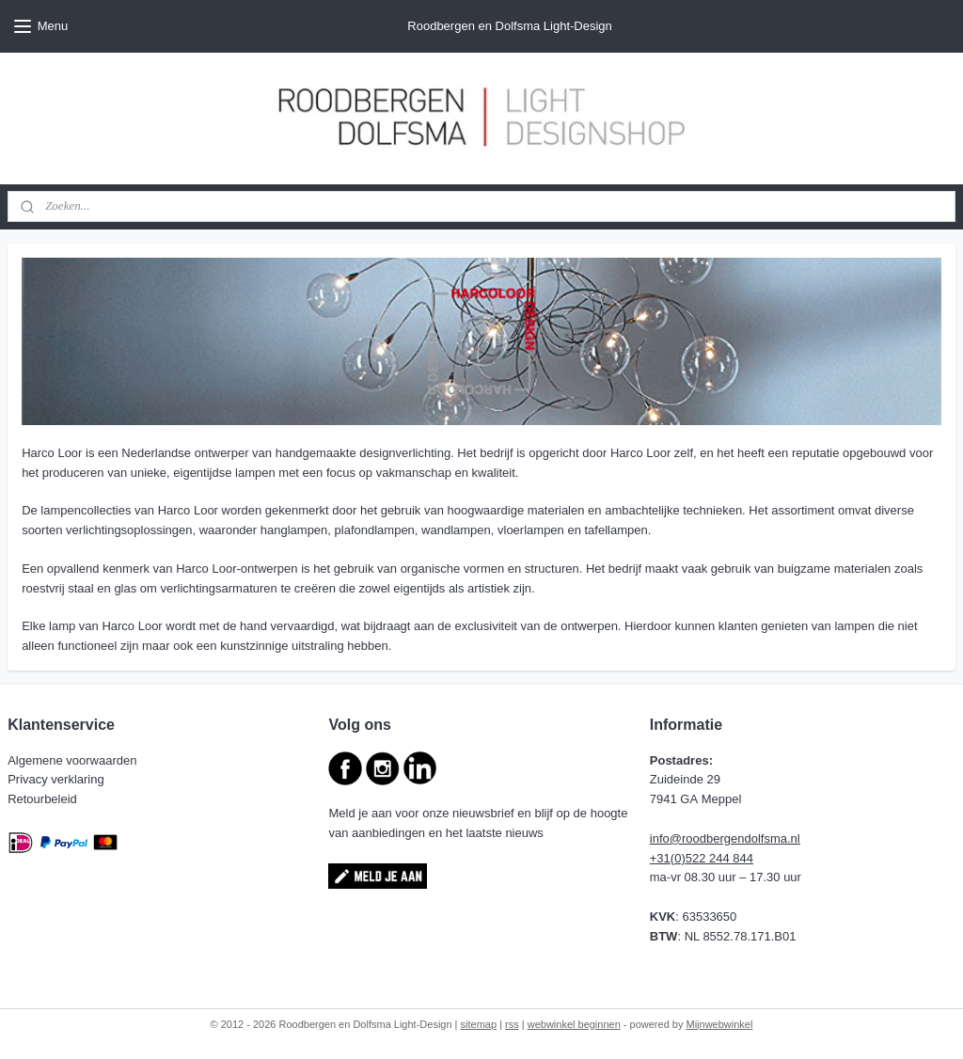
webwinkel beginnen (574, 1024)
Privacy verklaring (57, 779)
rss (512, 1024)
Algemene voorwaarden (74, 760)
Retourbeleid (44, 799)
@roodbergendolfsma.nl (735, 838)
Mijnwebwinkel (720, 1024)
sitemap (479, 1024)
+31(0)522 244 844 (701, 858)
